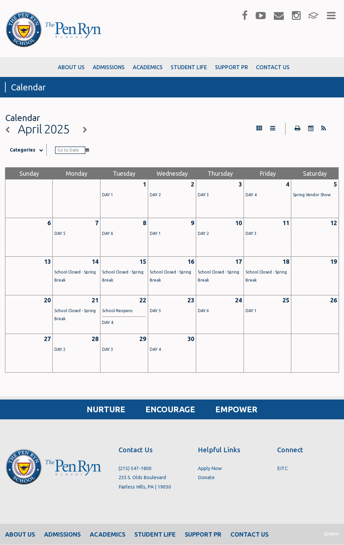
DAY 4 (251, 195)
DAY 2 (155, 195)
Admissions (62, 534)
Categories (28, 150)
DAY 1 (107, 195)
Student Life (155, 534)
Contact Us (249, 534)
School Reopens (117, 311)
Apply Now (210, 468)
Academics (107, 534)
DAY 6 (107, 234)
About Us (20, 534)
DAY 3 (203, 195)
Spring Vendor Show (312, 195)
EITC (282, 468)
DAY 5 (60, 234)
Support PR (203, 534)
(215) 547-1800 (135, 468)
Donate (206, 477)
